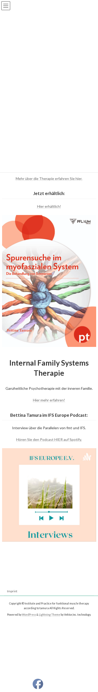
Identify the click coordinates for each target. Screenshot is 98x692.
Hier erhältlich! (49, 206)
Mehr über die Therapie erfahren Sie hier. (49, 178)
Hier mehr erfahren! (49, 400)
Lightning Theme (49, 614)
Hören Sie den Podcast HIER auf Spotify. (49, 439)
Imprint (12, 591)
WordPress (29, 614)
